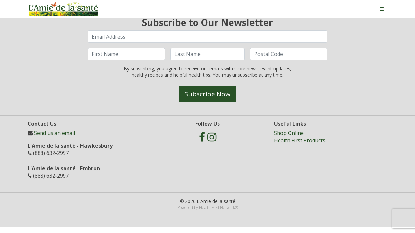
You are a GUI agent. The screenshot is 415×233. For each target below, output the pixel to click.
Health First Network (217, 207)
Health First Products (299, 140)
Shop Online (289, 133)
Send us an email (54, 133)
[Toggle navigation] (381, 9)
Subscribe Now (207, 94)
